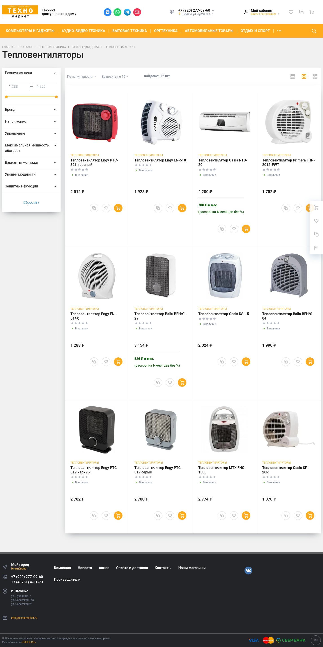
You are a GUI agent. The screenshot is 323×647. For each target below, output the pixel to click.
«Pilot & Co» (29, 642)
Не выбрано (20, 568)
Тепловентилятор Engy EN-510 (160, 160)
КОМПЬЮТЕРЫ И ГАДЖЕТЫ (30, 31)
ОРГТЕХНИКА (166, 31)
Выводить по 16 (114, 76)
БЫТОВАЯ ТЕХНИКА (129, 31)
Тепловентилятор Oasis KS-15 (223, 314)
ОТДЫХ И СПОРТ (255, 31)
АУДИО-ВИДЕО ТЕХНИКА (83, 31)
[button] (196, 11)
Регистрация (268, 13)
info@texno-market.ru (24, 617)
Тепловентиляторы (84, 155)
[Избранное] (291, 12)
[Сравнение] (301, 12)
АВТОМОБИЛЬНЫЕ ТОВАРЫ (209, 31)
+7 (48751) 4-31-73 (27, 582)
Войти (254, 13)
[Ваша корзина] (311, 12)
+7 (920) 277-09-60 (27, 577)
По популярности (80, 76)
